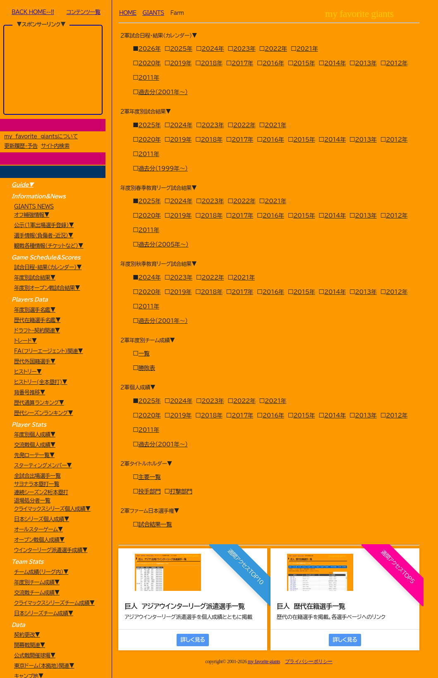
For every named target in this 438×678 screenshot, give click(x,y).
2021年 (307, 49)
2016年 (273, 63)
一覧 (144, 353)
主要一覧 (150, 477)
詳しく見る (193, 639)
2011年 (149, 78)
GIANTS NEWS (34, 206)
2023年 (244, 49)
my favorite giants (264, 661)
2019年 (180, 63)
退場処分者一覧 (32, 500)
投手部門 (150, 491)
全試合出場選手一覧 (37, 476)
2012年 (396, 63)
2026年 (150, 49)
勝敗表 (147, 368)
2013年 (365, 63)
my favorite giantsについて (41, 136)
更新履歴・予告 (21, 146)
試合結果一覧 (155, 524)
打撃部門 (181, 491)
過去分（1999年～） (163, 168)
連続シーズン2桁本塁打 (41, 492)
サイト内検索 (55, 146)
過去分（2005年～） (164, 244)
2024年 (212, 49)
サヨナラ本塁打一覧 (36, 484)
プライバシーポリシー (309, 661)
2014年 (335, 63)
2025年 (181, 49)
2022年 (276, 49)
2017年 (242, 63)
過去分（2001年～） (163, 92)
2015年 (304, 63)
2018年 (211, 63)
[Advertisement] (52, 69)
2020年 (150, 63)
